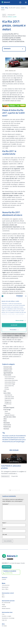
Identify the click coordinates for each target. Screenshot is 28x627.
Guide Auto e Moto (9, 398)
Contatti (4, 579)
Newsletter (7, 423)
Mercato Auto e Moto (10, 417)
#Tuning (16, 442)
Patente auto (7, 427)
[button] (2, 471)
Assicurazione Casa (9, 378)
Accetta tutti (14, 325)
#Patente (5, 442)
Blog (6, 8)
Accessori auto (8, 367)
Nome (4, 522)
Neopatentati (8, 400)
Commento (5, 504)
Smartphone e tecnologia (8, 618)
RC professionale (6, 602)
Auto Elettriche (8, 395)
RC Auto (6, 387)
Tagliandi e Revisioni (9, 415)
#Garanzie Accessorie (18, 438)
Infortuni (4, 606)
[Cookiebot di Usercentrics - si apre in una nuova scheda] (17, 296)
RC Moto (7, 389)
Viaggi (3, 604)
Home (2, 8)
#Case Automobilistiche (19, 436)
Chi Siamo (4, 626)
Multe (6, 411)
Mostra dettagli (19, 320)
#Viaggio (21, 442)
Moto (5, 419)
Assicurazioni (7, 375)
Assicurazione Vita (9, 386)
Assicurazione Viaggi (10, 384)
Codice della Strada (9, 397)
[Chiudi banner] (25, 296)
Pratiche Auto (8, 404)
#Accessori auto (7, 436)
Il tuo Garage (7, 410)
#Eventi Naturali (7, 438)
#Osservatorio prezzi (20, 440)
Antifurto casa (8, 371)
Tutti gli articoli (5, 585)
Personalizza (14, 329)
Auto (4, 14)
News (5, 421)
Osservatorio (7, 425)
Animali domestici (6, 608)
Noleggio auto (8, 402)
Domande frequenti (9, 408)
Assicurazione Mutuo (10, 382)
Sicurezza (6, 429)
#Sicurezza (11, 442)
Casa (3, 614)
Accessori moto (8, 369)
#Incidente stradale (8, 440)
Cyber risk (4, 620)
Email (4, 528)
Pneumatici (7, 413)
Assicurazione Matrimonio (11, 380)
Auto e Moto (7, 393)
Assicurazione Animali (10, 377)
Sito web (4, 534)
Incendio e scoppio (6, 616)
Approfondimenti (8, 373)
